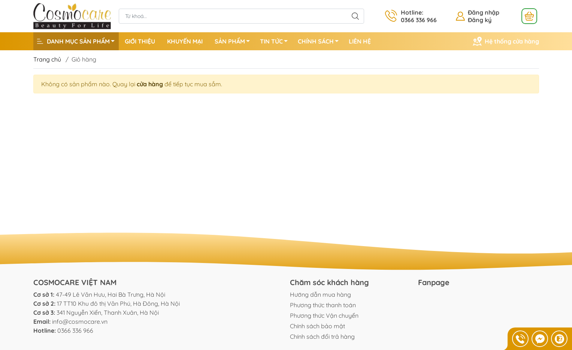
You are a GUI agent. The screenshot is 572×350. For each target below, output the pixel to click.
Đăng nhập (483, 12)
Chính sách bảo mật (317, 326)
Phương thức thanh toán (323, 305)
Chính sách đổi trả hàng (322, 336)
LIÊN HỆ (360, 41)
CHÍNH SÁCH (320, 42)
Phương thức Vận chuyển (324, 315)
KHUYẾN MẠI (185, 41)
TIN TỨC (276, 42)
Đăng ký (479, 20)
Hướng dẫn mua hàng (320, 294)
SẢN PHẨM (234, 42)
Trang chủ (47, 59)
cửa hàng (150, 84)
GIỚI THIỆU (140, 41)
